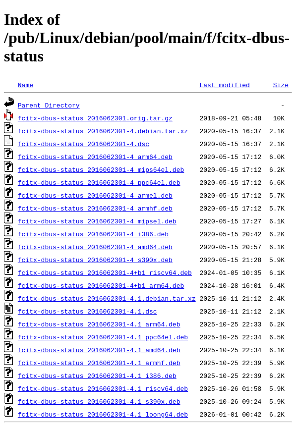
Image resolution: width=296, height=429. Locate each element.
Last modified (224, 84)
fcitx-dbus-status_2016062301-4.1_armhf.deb (99, 362)
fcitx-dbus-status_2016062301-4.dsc (83, 143)
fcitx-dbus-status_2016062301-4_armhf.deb (95, 208)
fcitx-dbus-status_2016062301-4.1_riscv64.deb (103, 388)
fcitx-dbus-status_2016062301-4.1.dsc (87, 311)
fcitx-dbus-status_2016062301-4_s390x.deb (95, 259)
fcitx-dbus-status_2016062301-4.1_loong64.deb (103, 414)
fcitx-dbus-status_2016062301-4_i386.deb (93, 233)
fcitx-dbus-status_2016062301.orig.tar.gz (95, 117)
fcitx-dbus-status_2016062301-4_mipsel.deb (97, 220)
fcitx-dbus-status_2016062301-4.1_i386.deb (97, 375)
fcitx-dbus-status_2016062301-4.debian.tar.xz (103, 130)
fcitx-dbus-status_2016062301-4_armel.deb (95, 195)
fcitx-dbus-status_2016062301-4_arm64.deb (95, 156)
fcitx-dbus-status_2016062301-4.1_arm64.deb (99, 324)
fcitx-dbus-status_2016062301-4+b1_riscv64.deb (105, 272)
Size (281, 84)
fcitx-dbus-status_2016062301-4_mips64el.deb (101, 169)
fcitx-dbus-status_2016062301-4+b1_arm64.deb (101, 285)
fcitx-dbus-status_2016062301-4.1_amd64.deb (99, 349)
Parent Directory (49, 105)
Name (25, 84)
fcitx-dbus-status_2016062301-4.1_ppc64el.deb (103, 336)
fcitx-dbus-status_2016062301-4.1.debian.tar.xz (107, 298)
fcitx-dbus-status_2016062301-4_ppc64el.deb (99, 182)
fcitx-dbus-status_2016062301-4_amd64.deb (95, 246)
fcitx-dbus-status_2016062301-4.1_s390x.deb (99, 401)
